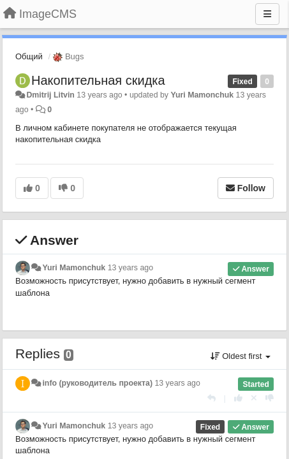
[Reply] (211, 398)
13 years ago (130, 267)
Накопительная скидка (98, 80)
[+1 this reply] (238, 398)
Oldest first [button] (240, 356)
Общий (29, 56)
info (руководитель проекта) (97, 383)
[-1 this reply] (269, 398)
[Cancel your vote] (254, 398)
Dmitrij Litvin (50, 95)
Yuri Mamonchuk (201, 95)
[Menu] (267, 14)
